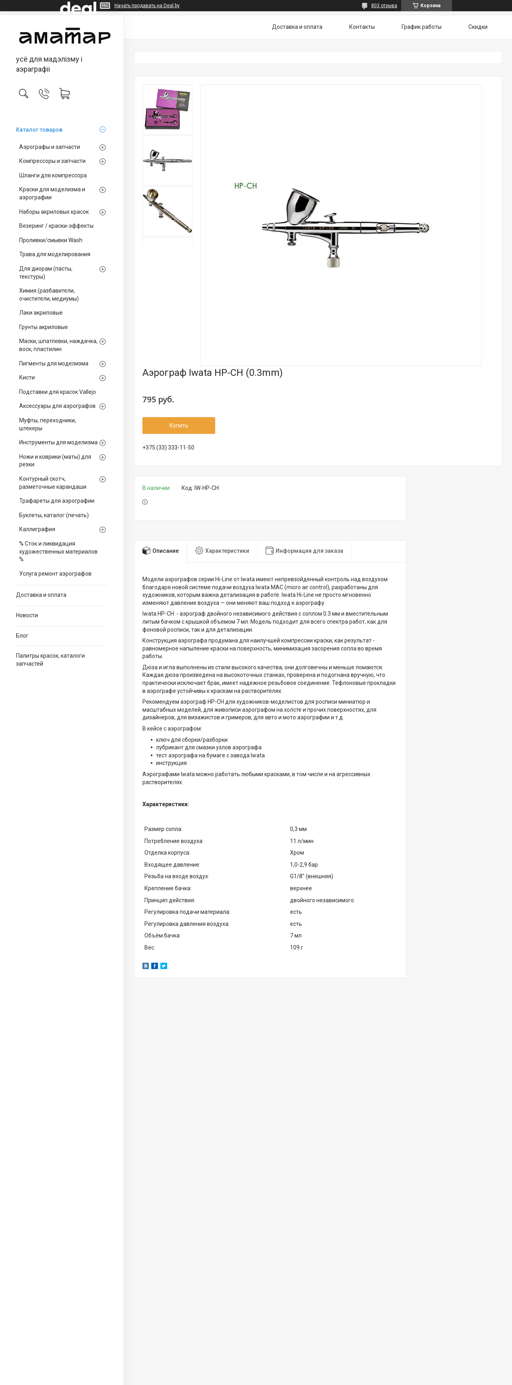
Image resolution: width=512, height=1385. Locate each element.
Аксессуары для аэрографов (57, 406)
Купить (179, 425)
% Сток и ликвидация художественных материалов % (58, 551)
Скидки (478, 27)
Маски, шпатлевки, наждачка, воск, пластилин (58, 345)
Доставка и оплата (41, 595)
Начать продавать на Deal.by (147, 5)
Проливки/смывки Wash (50, 240)
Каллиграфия (37, 529)
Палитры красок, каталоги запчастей (50, 659)
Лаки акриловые (41, 312)
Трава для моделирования (54, 254)
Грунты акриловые (43, 327)
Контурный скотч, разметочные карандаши (52, 483)
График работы (422, 27)
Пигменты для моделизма (53, 363)
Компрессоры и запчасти (52, 161)
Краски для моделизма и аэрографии (52, 193)
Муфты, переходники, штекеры (47, 424)
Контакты (362, 27)
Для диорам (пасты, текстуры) (45, 272)
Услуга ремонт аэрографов (55, 573)
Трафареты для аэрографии (56, 501)
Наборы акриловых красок (54, 212)
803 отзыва (384, 5)
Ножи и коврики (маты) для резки (55, 461)
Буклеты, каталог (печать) (54, 515)
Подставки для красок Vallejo (57, 392)
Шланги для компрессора (53, 175)
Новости (27, 615)
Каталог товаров (39, 129)
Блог (22, 635)
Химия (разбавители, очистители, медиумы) (49, 294)
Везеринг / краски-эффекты (56, 226)
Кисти (27, 377)
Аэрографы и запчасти (49, 147)
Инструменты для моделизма (58, 442)
